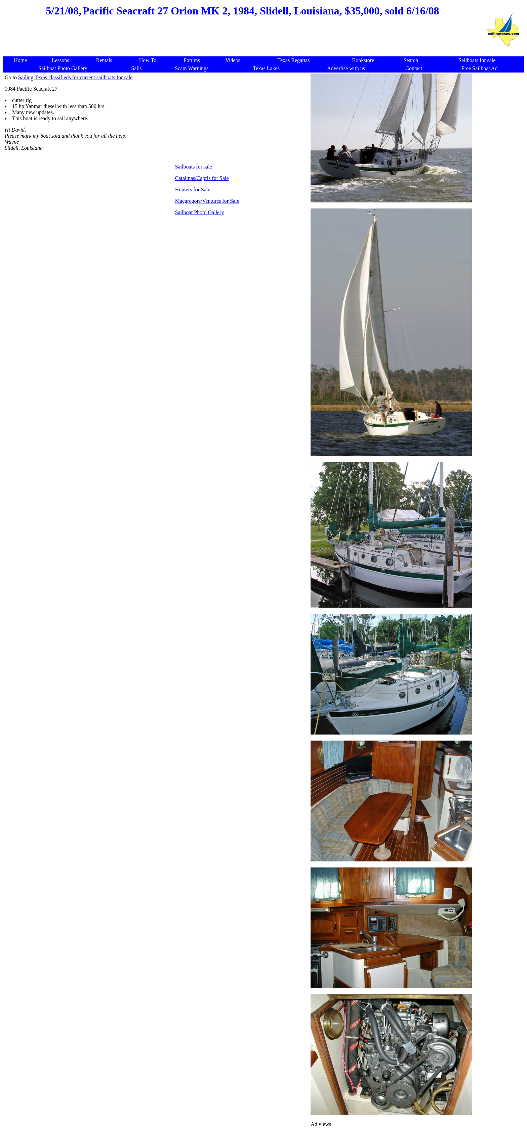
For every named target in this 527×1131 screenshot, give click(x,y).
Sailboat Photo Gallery (199, 212)
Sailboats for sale (193, 167)
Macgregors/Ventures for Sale (207, 201)
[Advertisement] (242, 40)
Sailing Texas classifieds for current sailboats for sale (75, 77)
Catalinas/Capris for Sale (202, 178)
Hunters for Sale (192, 189)
